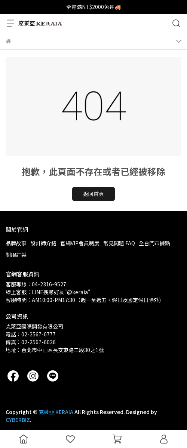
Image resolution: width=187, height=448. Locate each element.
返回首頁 (93, 193)
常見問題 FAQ (119, 243)
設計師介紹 (43, 243)
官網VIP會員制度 (79, 243)
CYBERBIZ (18, 419)
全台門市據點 (154, 243)
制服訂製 (16, 254)
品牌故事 (16, 243)
